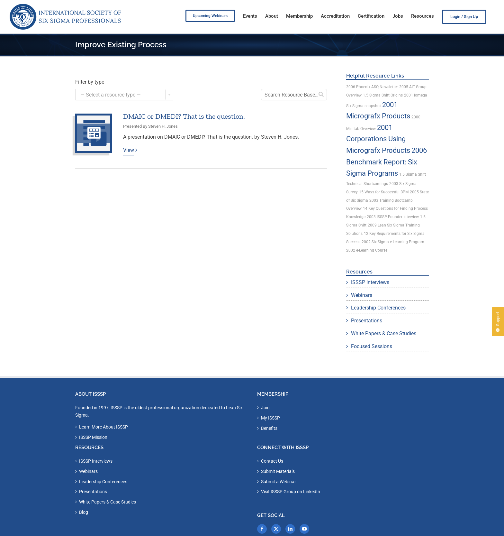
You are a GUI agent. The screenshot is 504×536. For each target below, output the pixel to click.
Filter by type (89, 82)
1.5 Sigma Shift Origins (383, 95)
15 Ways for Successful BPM (384, 192)
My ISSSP (270, 417)
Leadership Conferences (378, 308)
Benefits (269, 428)
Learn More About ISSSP (103, 427)
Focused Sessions (371, 346)
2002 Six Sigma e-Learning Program (393, 242)
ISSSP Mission (93, 437)
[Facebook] (262, 529)
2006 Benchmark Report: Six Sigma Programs (386, 161)
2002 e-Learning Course (366, 250)
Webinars (361, 295)
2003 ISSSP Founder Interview (393, 217)
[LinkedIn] (290, 529)
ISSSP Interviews (370, 282)
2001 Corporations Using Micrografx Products (378, 139)
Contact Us (272, 461)
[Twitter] (276, 529)
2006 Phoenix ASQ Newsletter (372, 87)
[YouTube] (304, 529)
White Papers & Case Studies (383, 333)
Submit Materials (278, 471)
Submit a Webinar (278, 481)
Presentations (366, 321)
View (128, 150)
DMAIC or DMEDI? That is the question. (184, 116)
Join (265, 407)
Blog (83, 512)
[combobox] (124, 94)
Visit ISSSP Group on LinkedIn (290, 491)
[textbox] (124, 95)
